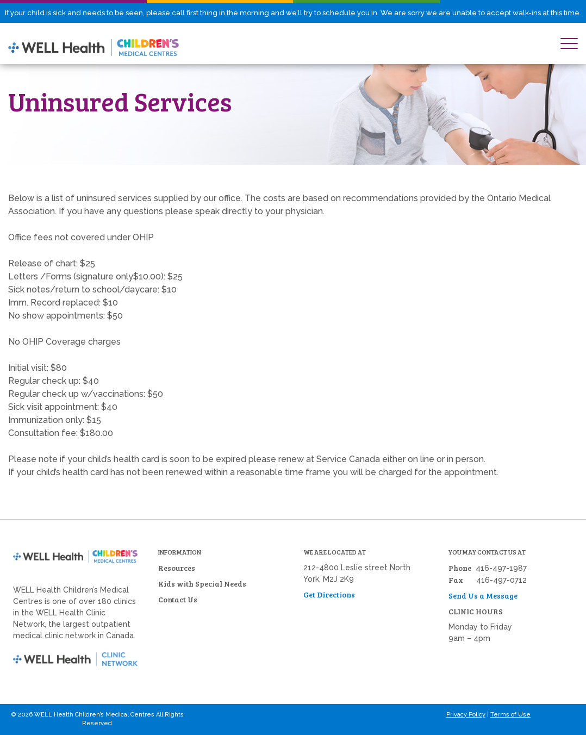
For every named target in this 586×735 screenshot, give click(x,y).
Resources (176, 568)
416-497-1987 (501, 568)
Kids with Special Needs (202, 583)
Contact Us (177, 599)
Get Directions (329, 594)
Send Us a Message (483, 595)
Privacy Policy (465, 714)
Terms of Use (510, 714)
